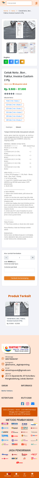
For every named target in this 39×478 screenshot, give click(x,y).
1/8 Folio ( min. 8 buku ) (14, 120)
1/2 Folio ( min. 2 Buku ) (14, 105)
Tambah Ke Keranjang (19, 278)
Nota (15, 11)
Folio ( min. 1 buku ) (12, 101)
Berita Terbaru (7, 391)
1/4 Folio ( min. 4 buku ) (14, 112)
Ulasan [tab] (18, 127)
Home (8, 11)
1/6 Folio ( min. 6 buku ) (14, 116)
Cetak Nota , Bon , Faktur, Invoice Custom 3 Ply (16, 320)
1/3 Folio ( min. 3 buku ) (14, 108)
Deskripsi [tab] (9, 127)
